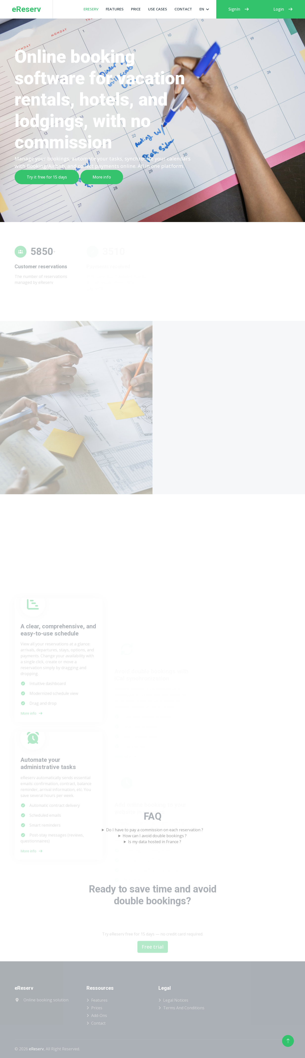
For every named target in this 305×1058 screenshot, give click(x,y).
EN (201, 8)
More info (101, 177)
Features (115, 8)
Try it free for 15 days (46, 177)
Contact (183, 8)
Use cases (157, 8)
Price (136, 8)
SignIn (238, 9)
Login (283, 9)
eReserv (91, 8)
